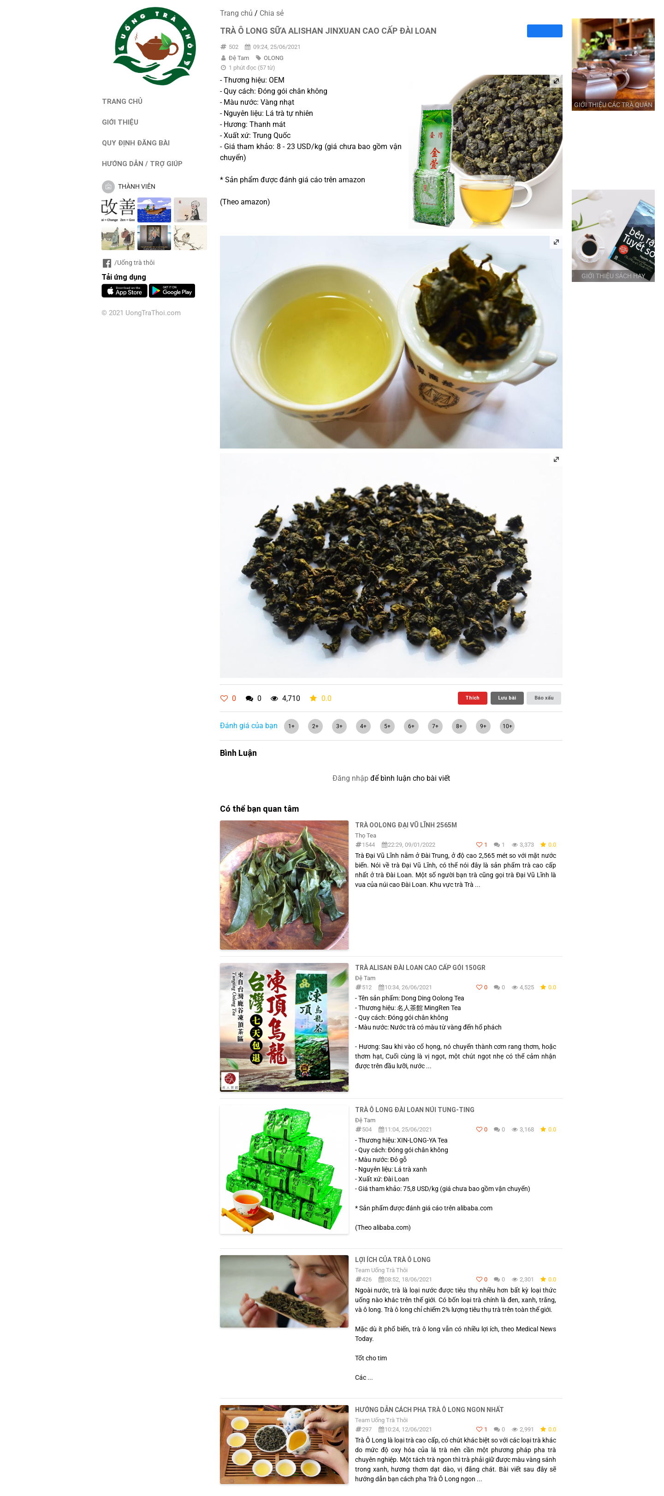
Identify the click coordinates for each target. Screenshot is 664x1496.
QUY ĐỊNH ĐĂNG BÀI (136, 142)
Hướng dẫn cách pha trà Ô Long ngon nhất (429, 1410)
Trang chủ (236, 13)
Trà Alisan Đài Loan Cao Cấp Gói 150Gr (420, 967)
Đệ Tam (239, 57)
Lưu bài (507, 697)
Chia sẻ (272, 13)
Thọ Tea (365, 835)
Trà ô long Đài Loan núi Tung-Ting (414, 1110)
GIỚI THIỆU (120, 122)
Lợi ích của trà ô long (393, 1260)
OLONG (274, 57)
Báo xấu (544, 697)
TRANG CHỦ (122, 101)
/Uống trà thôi (127, 262)
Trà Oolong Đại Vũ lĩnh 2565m (406, 825)
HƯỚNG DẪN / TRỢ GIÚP (142, 163)
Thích (472, 697)
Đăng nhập (350, 778)
